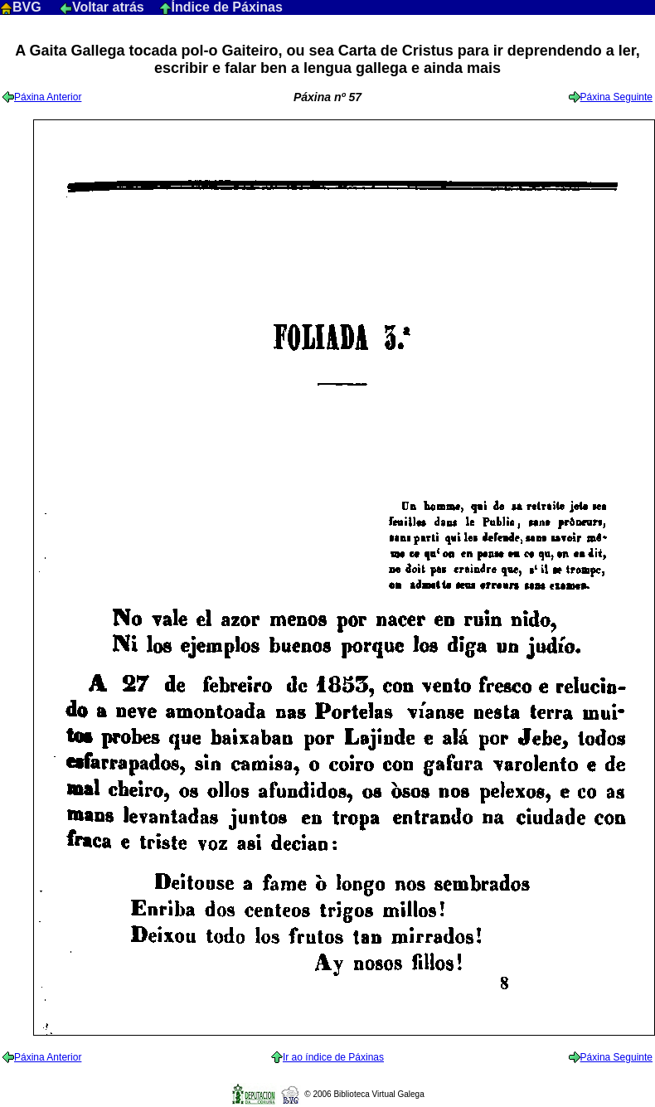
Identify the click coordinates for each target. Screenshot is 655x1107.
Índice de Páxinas (221, 7)
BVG (22, 7)
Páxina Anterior (41, 97)
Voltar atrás (104, 7)
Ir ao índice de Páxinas (327, 1057)
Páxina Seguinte (611, 97)
